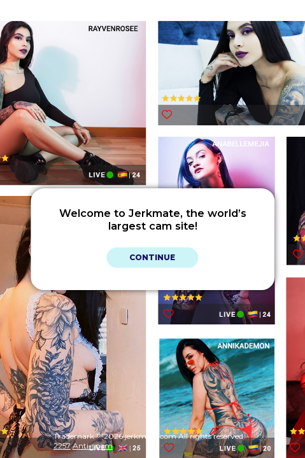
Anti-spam (93, 445)
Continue (152, 257)
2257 (62, 445)
